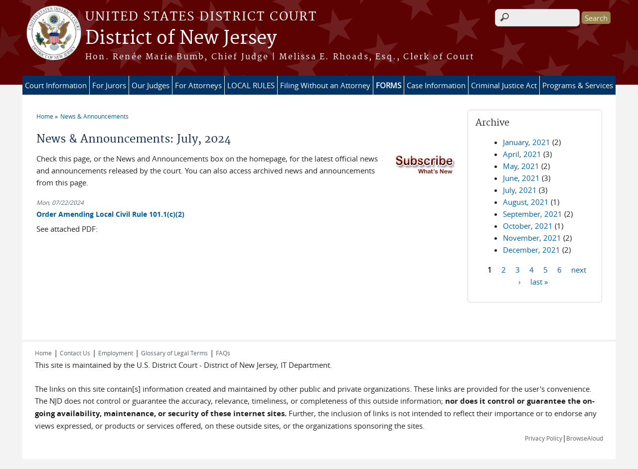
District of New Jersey (181, 38)
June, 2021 (521, 178)
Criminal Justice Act (504, 85)
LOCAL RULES (251, 85)
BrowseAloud (584, 438)
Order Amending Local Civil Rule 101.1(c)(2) (110, 214)
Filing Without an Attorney (325, 85)
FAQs (223, 353)
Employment (115, 353)
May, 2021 (521, 166)
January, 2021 (526, 142)
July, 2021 (520, 190)
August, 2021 (526, 202)
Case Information (436, 85)
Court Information (56, 85)
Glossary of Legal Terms (174, 353)
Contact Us (75, 353)
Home (44, 116)
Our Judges (150, 85)
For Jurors (109, 85)
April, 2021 (522, 154)
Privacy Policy (543, 438)
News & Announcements (94, 116)
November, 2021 (532, 238)
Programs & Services (577, 85)
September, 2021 (532, 214)
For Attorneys (198, 85)
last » (539, 281)
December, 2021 (531, 250)
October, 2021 (528, 226)
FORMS (388, 85)
